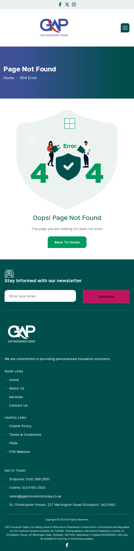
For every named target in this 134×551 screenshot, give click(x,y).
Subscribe (106, 296)
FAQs (13, 443)
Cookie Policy (20, 426)
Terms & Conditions (25, 434)
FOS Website (19, 451)
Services (16, 397)
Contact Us (18, 405)
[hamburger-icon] (125, 27)
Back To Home (67, 242)
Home (14, 380)
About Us (16, 388)
